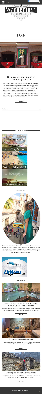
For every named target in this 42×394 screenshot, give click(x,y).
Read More (21, 314)
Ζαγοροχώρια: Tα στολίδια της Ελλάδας (21, 373)
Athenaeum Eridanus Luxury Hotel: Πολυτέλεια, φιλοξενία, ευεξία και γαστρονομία (21, 305)
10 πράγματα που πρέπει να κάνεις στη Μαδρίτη (21, 78)
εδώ (12, 252)
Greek (30, 1)
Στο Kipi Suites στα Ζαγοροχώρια (21, 339)
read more (21, 101)
